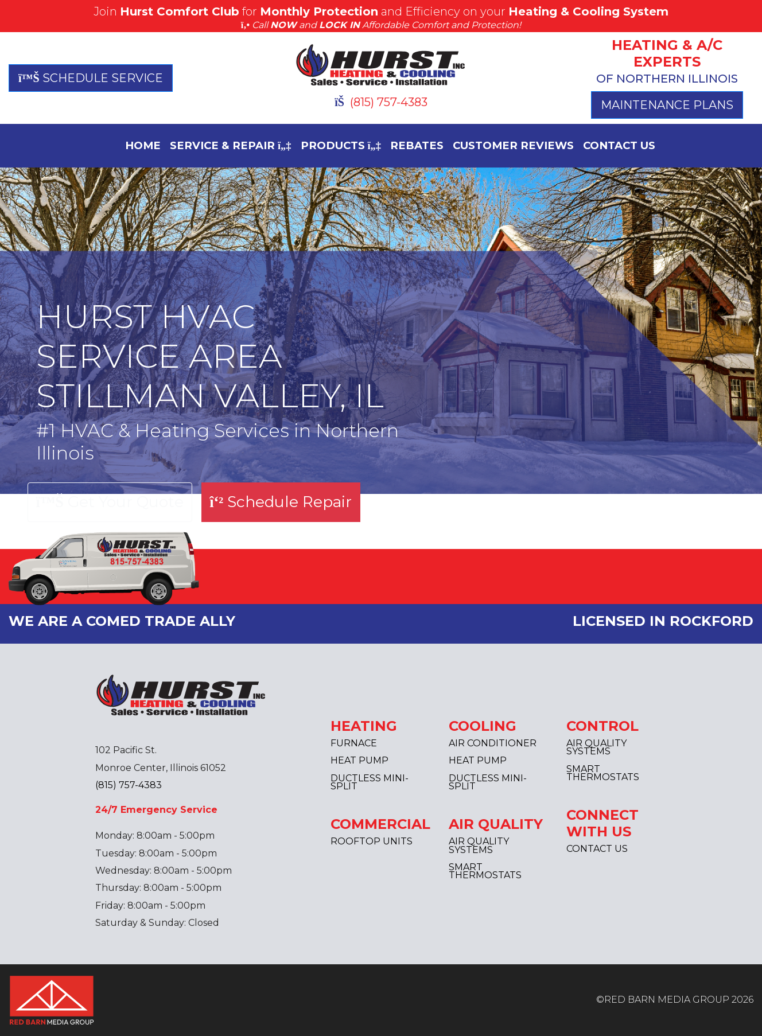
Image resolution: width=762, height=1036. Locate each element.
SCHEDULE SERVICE (90, 78)
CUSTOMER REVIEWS (513, 145)
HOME (143, 145)
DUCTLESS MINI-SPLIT (370, 782)
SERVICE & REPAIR (230, 145)
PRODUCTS (341, 145)
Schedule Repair (280, 501)
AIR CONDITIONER (492, 743)
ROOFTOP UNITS (372, 841)
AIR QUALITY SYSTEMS (479, 845)
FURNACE (354, 743)
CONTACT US (619, 145)
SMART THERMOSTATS (485, 871)
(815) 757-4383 (381, 102)
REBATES (417, 145)
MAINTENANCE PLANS (667, 105)
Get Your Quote (110, 501)
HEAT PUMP (359, 760)
